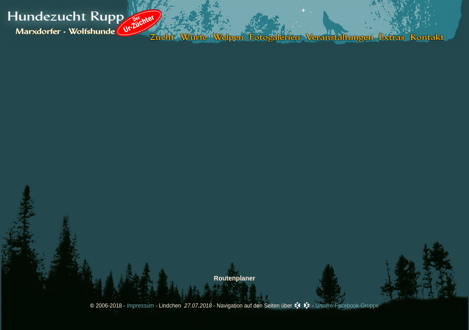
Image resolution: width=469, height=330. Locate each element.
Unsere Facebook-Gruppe (347, 305)
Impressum (140, 305)
